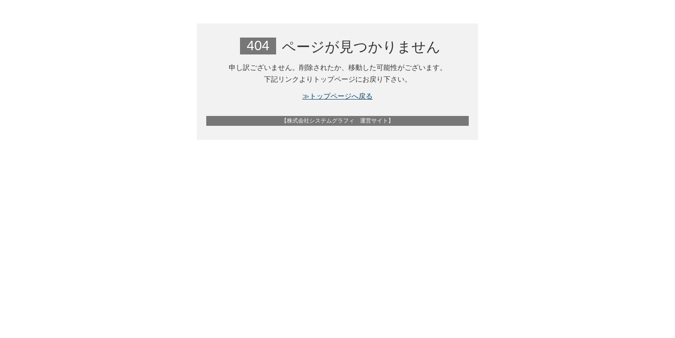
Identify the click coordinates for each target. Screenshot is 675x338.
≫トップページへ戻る (337, 96)
